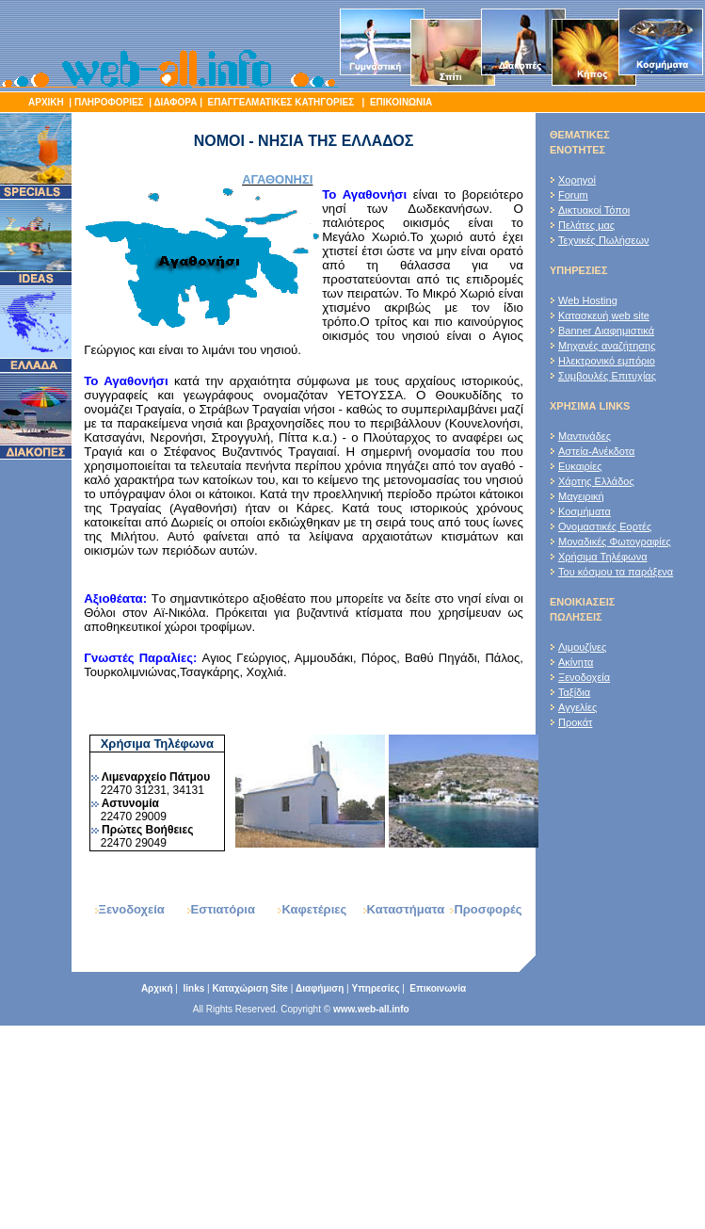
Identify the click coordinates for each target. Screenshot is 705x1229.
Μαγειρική (581, 496)
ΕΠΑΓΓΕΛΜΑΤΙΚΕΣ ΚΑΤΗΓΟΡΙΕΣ (282, 102)
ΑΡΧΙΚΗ (46, 102)
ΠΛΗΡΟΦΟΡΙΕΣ (109, 102)
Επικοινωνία (437, 988)
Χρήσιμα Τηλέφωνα (603, 556)
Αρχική (157, 988)
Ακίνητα (575, 662)
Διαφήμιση (320, 988)
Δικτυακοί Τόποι (594, 210)
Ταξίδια (574, 692)
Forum (573, 195)
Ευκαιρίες (579, 466)
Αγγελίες (577, 707)
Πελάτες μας (586, 225)
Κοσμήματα (584, 511)
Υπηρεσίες (375, 988)
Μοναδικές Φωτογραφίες (614, 541)
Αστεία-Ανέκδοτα (596, 451)
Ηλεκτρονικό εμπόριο (606, 360)
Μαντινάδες (584, 436)
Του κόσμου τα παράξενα (615, 571)
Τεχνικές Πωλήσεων (603, 240)
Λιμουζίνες (582, 647)
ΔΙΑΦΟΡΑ (175, 102)
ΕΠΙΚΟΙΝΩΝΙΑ (399, 102)
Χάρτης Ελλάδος (596, 481)
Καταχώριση (250, 988)
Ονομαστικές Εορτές (604, 526)
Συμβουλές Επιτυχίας (607, 375)
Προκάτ (575, 722)
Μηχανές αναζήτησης (607, 345)
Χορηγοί (577, 180)
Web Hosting (587, 300)
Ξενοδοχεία (584, 677)
